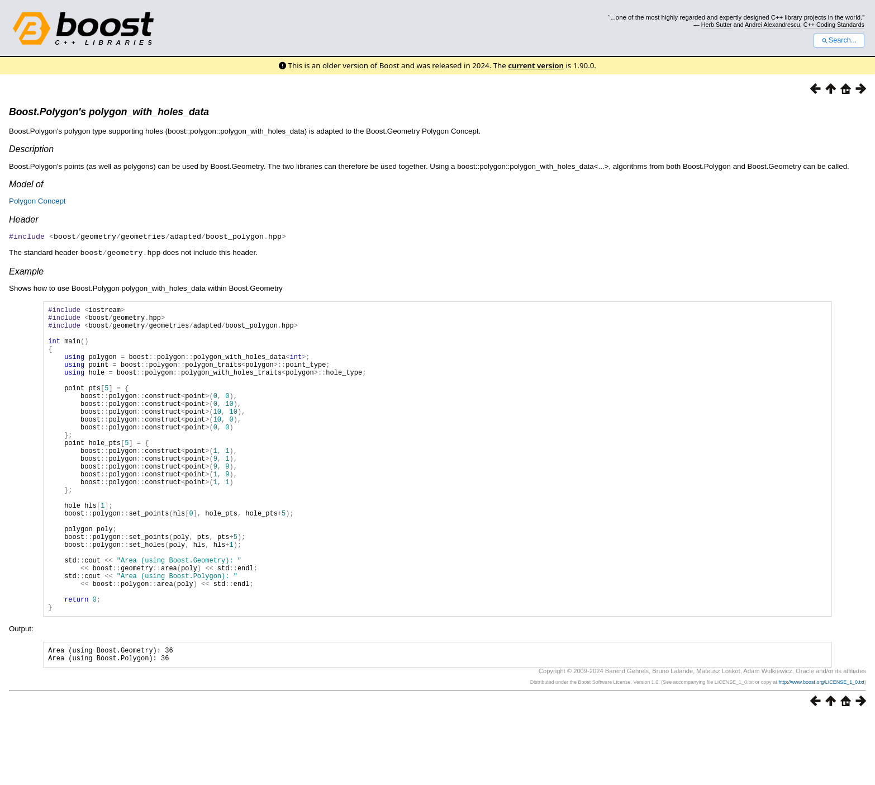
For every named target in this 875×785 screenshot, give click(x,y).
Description (31, 149)
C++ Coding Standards (833, 24)
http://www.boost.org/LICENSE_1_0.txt (821, 750)
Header (23, 219)
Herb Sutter (716, 24)
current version (536, 65)
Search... (839, 40)
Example (26, 270)
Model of (26, 184)
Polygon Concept (37, 201)
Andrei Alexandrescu (772, 24)
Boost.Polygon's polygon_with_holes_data (109, 111)
